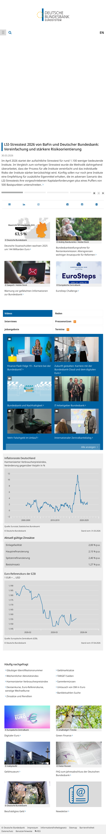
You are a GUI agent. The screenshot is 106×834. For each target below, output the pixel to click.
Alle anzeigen (88, 447)
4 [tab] (80, 192)
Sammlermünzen (66, 681)
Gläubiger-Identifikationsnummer (24, 670)
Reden (58, 313)
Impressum (32, 827)
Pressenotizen (65, 321)
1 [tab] (12, 192)
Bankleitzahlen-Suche (68, 692)
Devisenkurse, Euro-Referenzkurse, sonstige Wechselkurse (24, 688)
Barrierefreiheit (87, 827)
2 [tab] (35, 192)
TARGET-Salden (65, 676)
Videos (8, 313)
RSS (38, 831)
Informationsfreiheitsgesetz (54, 827)
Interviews (11, 321)
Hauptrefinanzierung (17, 551)
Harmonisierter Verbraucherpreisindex (26, 681)
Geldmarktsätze (65, 670)
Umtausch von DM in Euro (70, 687)
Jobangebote (12, 329)
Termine (62, 329)
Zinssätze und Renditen (18, 696)
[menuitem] (3, 32)
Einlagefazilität (14, 545)
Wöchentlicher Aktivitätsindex (21, 676)
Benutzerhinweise (24, 831)
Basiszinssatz (13, 564)
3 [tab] (58, 192)
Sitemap (73, 827)
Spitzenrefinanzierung (18, 558)
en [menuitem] (102, 32)
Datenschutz (7, 831)
